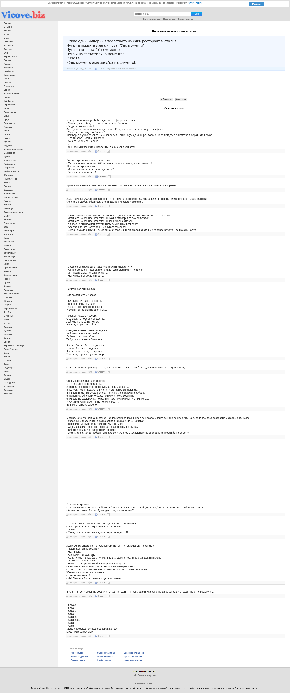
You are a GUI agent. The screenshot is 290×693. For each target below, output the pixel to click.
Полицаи (8, 127)
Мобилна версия (145, 675)
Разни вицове (77, 653)
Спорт (7, 342)
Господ (7, 360)
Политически (10, 179)
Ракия (7, 182)
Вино (6, 371)
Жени (6, 34)
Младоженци (10, 160)
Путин (7, 282)
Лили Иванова (11, 349)
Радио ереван (11, 197)
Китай (7, 364)
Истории (8, 219)
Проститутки (10, 112)
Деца (6, 116)
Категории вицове (152, 19)
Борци (7, 353)
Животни (8, 175)
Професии (9, 71)
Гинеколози (9, 123)
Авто (6, 108)
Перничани (9, 105)
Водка (7, 379)
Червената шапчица (14, 345)
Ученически (10, 193)
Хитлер (7, 205)
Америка (8, 327)
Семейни (8, 42)
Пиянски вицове (78, 660)
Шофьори (9, 231)
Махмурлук (9, 382)
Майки (7, 216)
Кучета (7, 338)
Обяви (7, 134)
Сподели (100, 69)
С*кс (6, 53)
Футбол (7, 312)
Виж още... (9, 394)
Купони (7, 331)
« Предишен (166, 99)
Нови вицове (169, 19)
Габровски (9, 168)
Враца (7, 97)
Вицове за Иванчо (105, 657)
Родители (9, 234)
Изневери (8, 68)
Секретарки (9, 249)
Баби (6, 79)
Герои (7, 279)
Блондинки (9, 75)
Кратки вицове (185, 19)
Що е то (7, 142)
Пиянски (8, 64)
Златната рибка (11, 294)
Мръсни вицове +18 (133, 657)
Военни (7, 186)
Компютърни (10, 275)
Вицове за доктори (79, 657)
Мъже (6, 38)
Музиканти (9, 386)
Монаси (7, 245)
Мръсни (8, 27)
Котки (6, 319)
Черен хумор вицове (133, 660)
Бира (6, 238)
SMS (6, 227)
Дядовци (8, 190)
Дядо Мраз (9, 368)
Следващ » (181, 99)
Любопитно (9, 164)
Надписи (8, 145)
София (7, 305)
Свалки (7, 60)
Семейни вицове (104, 660)
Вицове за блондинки (134, 653)
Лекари (7, 201)
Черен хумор (10, 56)
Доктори (8, 49)
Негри (7, 138)
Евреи (7, 90)
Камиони (8, 390)
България (9, 86)
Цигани (7, 82)
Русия (7, 156)
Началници (9, 256)
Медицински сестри (14, 149)
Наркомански (10, 308)
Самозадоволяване (13, 212)
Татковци (8, 208)
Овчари (7, 375)
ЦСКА (6, 264)
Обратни (8, 301)
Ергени (7, 271)
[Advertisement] (174, 84)
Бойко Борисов (11, 171)
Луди (6, 119)
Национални (10, 260)
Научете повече (195, 3)
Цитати (150, 684)
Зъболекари (10, 253)
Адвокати (8, 290)
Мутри (7, 323)
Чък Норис (9, 45)
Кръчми (8, 286)
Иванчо (7, 30)
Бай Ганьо (9, 101)
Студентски (9, 223)
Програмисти (10, 268)
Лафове (8, 23)
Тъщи (6, 130)
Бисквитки (140, 684)
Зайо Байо (9, 242)
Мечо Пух (8, 316)
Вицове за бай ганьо (106, 653)
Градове (8, 297)
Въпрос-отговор (12, 93)
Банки (7, 356)
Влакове (8, 334)
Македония (9, 153)
